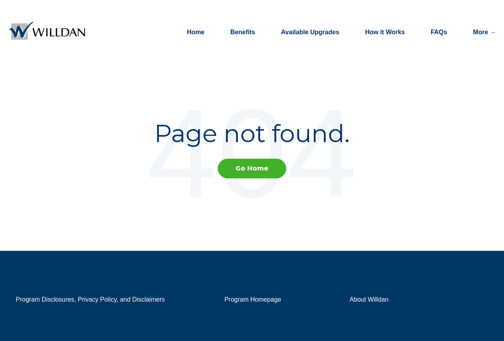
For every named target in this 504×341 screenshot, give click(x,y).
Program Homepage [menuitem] (252, 299)
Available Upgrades (310, 32)
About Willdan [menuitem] (369, 299)
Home (195, 32)
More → (484, 32)
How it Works (385, 32)
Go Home (252, 168)
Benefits (242, 32)
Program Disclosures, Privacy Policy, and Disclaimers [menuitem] (90, 299)
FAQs (439, 32)
